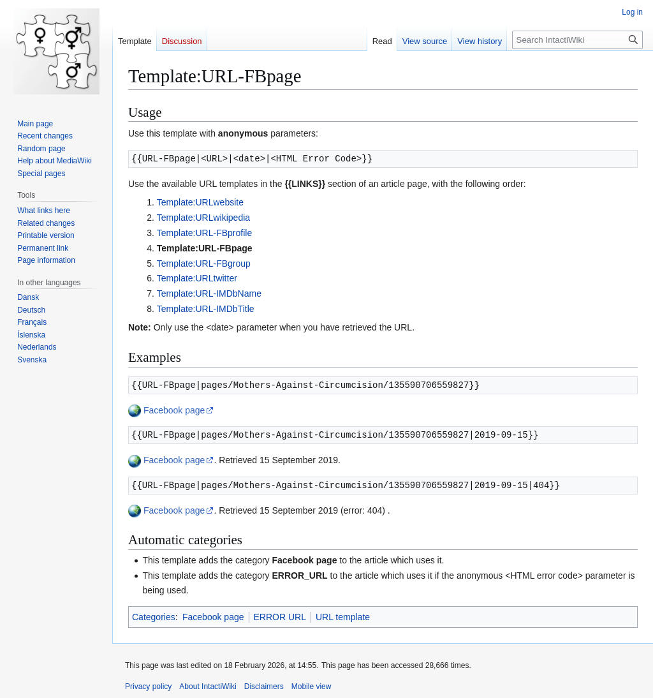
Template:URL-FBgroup (204, 263)
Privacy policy (148, 686)
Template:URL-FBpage (205, 248)
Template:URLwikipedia (203, 217)
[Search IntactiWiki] (577, 40)
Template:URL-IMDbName (209, 293)
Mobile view (311, 686)
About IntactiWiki (207, 686)
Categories (153, 617)
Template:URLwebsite (200, 202)
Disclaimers (264, 686)
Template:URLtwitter (197, 278)
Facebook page (174, 410)
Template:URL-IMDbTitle (205, 309)
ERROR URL (280, 617)
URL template (343, 617)
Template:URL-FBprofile (204, 233)
